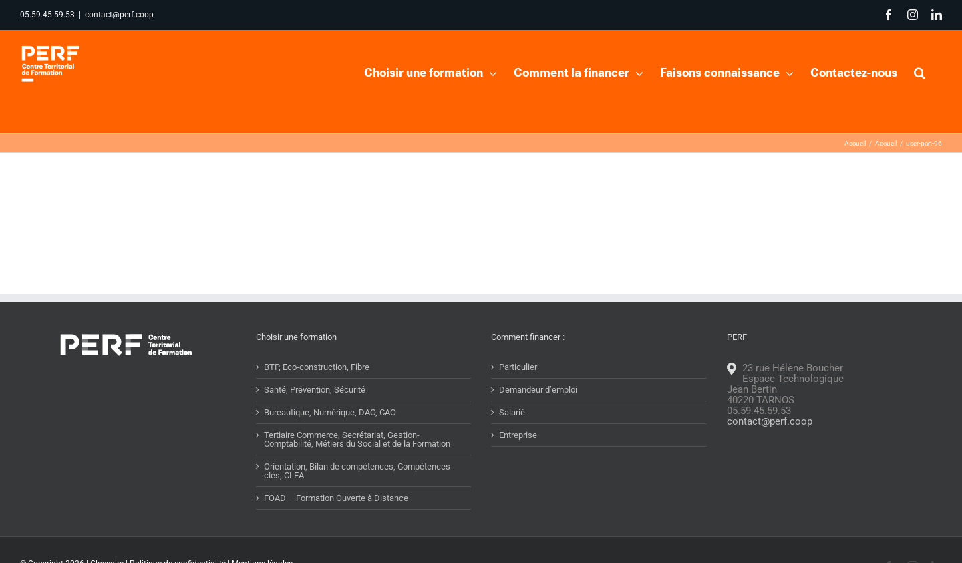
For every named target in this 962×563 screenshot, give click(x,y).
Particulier (518, 367)
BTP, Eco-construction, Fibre (316, 367)
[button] (919, 71)
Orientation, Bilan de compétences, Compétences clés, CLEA (357, 471)
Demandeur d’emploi (538, 389)
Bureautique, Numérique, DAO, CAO (330, 412)
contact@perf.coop (119, 14)
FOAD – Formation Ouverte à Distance (336, 498)
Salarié (512, 412)
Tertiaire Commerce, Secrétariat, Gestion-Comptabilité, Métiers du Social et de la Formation (357, 439)
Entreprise (518, 435)
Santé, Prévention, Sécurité (314, 389)
